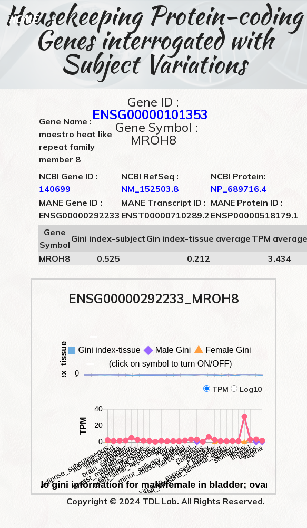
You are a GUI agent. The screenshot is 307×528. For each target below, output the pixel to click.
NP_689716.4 (238, 189)
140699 (55, 189)
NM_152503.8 (150, 189)
